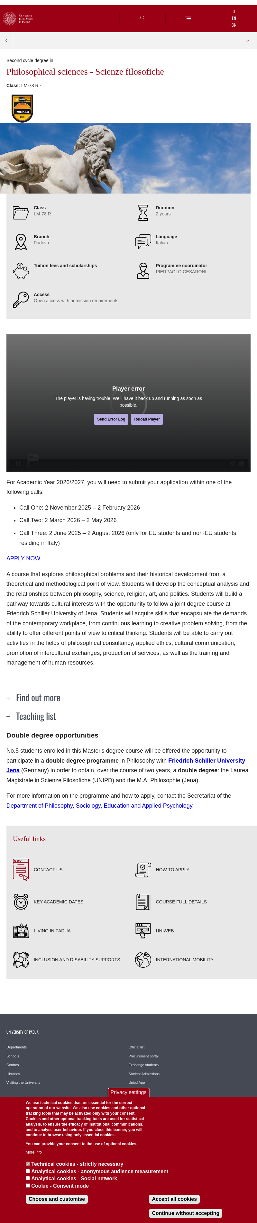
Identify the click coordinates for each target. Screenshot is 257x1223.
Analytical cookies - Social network (74, 1178)
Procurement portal (144, 1056)
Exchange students (144, 1065)
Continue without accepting (185, 1213)
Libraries (13, 1074)
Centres (12, 1065)
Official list (137, 1047)
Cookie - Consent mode (60, 1186)
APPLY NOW (23, 558)
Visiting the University (23, 1082)
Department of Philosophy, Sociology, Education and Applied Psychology (99, 805)
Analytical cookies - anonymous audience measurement (99, 1171)
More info (34, 1152)
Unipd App (137, 1082)
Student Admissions (144, 1074)
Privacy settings (128, 1092)
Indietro (6, 40)
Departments (16, 1047)
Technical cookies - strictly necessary (77, 1164)
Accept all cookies (174, 1199)
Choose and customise (57, 1199)
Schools (12, 1056)
